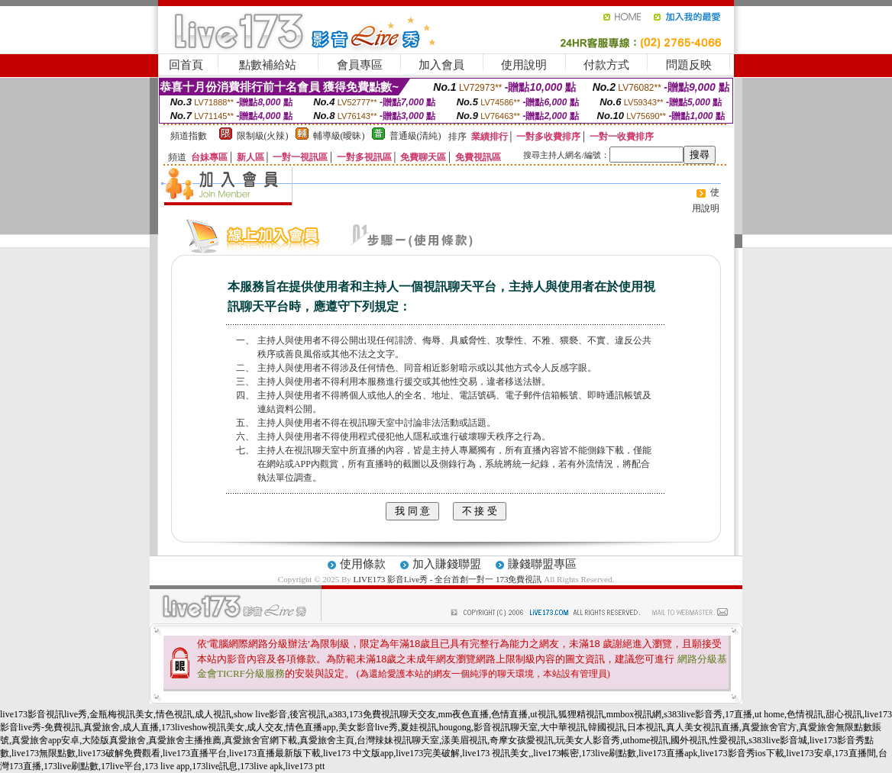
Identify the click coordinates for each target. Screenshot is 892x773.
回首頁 (186, 65)
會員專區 (360, 65)
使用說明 (524, 65)
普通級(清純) (415, 135)
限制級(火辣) (263, 135)
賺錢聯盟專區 (542, 564)
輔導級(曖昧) (339, 135)
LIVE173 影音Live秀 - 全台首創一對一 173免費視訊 (448, 579)
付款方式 (606, 65)
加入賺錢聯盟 (446, 564)
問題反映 (689, 65)
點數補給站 (267, 65)
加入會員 (441, 65)
